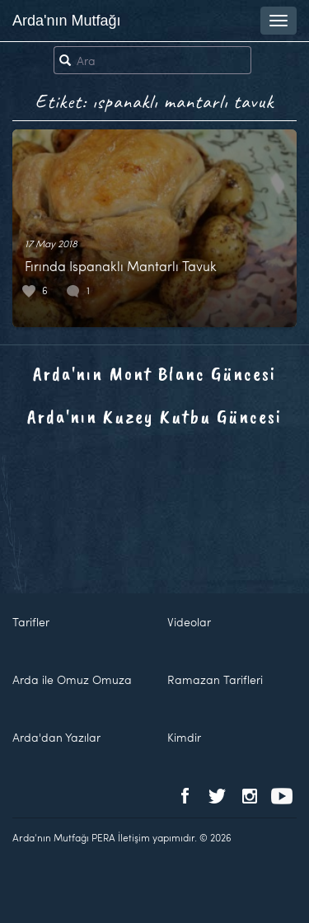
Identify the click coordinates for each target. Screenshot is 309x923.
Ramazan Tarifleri (215, 679)
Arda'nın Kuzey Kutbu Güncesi (154, 416)
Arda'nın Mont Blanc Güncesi (154, 373)
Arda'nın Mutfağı (66, 20)
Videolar (189, 622)
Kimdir (184, 737)
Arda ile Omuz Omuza (72, 679)
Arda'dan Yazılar (56, 737)
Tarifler (30, 622)
